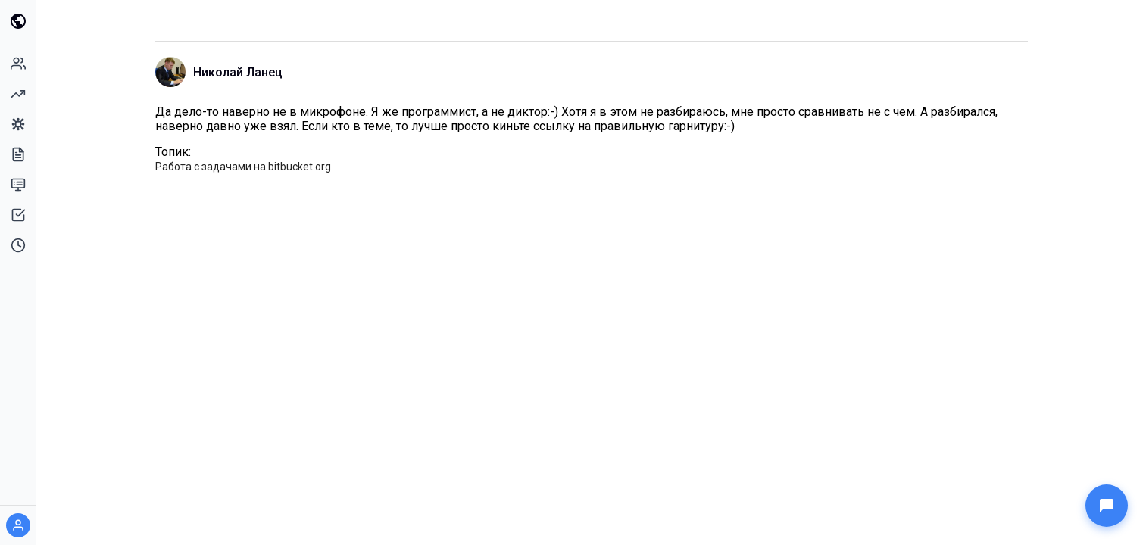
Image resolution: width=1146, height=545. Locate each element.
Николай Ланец (238, 72)
